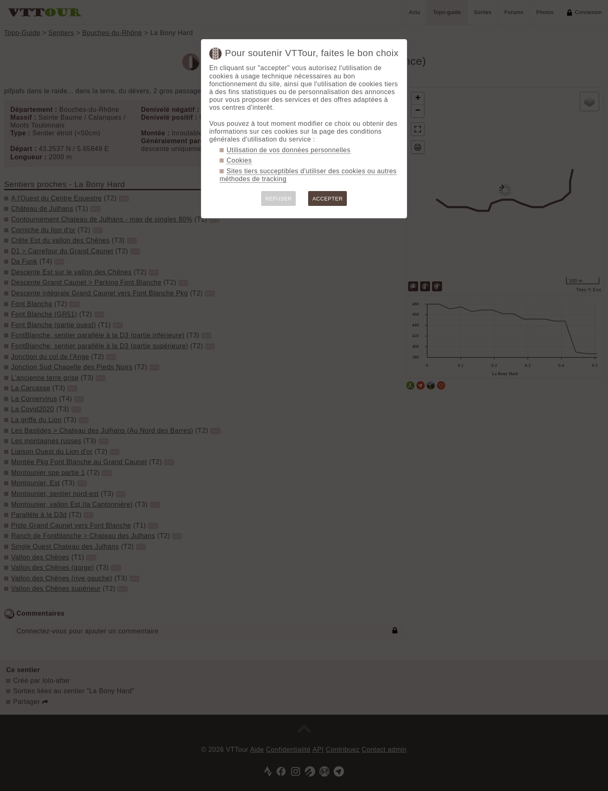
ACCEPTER (327, 199)
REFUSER (278, 199)
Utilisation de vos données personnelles (289, 149)
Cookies (239, 160)
